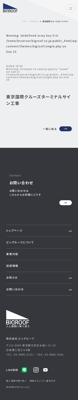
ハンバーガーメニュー (70, 8)
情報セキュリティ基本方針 (43, 380)
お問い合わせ (15, 289)
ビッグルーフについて (20, 242)
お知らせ (11, 277)
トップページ (14, 230)
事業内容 (12, 254)
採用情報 (12, 266)
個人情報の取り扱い (16, 380)
